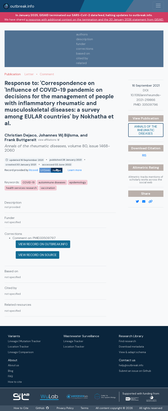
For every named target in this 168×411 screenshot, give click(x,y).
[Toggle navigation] (158, 6)
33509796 (150, 105)
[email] (145, 201)
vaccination (48, 188)
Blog (10, 371)
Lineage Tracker (73, 341)
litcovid (45, 170)
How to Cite (21, 408)
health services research (21, 188)
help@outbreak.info (131, 365)
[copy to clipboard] (152, 201)
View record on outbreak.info (43, 244)
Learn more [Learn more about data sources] (74, 170)
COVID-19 (29, 182)
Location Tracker (18, 346)
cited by (82, 58)
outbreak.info (18, 6)
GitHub (42, 408)
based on (83, 53)
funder (81, 44)
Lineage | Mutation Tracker (24, 341)
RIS (144, 155)
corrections (84, 49)
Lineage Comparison (21, 352)
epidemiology (77, 182)
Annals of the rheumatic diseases (145, 130)
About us (13, 365)
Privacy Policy (65, 408)
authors (82, 34)
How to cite (15, 382)
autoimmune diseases (52, 182)
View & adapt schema (132, 352)
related (81, 63)
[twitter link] (139, 201)
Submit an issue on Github (135, 371)
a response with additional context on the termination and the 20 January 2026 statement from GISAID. (95, 19)
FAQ (10, 376)
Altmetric (141, 167)
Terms (84, 408)
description (84, 39)
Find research (127, 341)
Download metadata (131, 346)
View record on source (37, 255)
